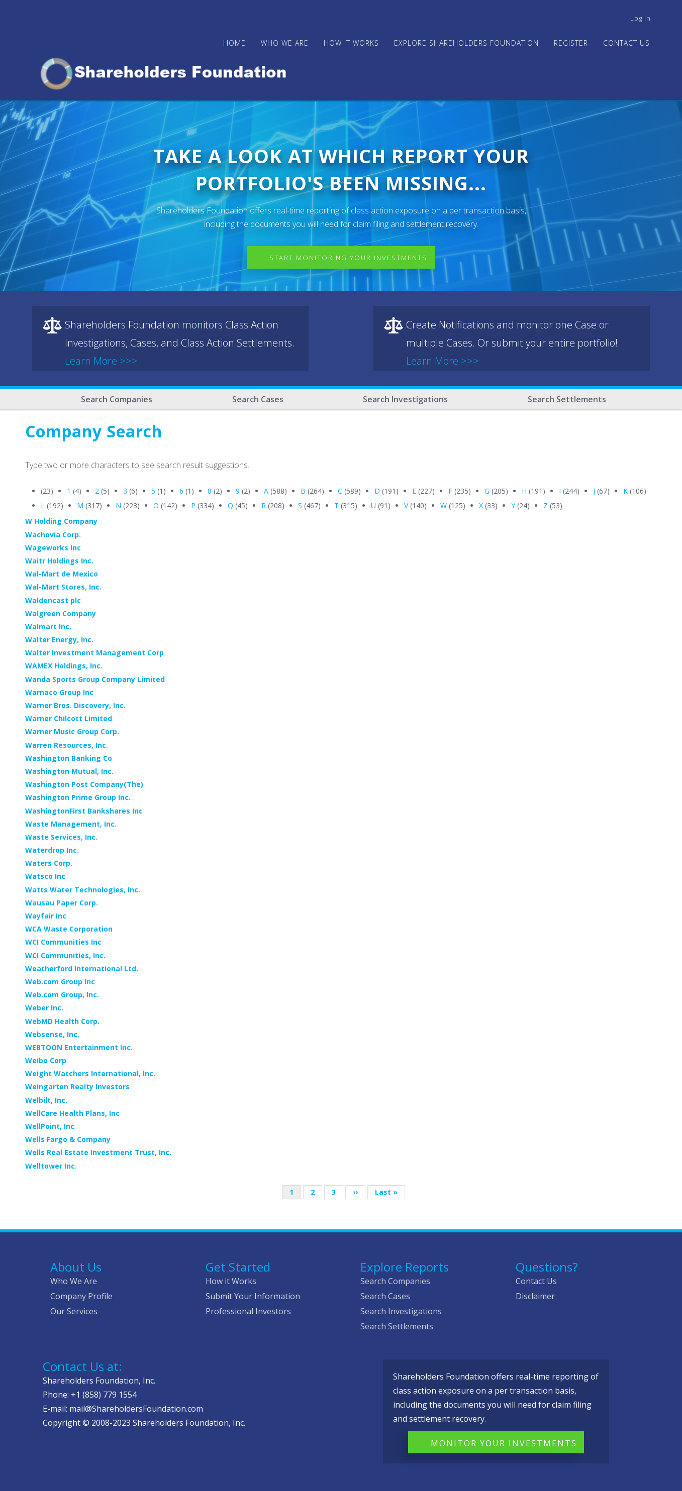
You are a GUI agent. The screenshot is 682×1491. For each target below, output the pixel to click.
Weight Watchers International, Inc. (90, 1073)
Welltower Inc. (51, 1166)
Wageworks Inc (53, 547)
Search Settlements (567, 399)
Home (234, 43)
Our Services (74, 1311)
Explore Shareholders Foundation (466, 43)
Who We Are (73, 1281)
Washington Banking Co (68, 758)
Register (571, 43)
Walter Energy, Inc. (59, 639)
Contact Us (626, 43)
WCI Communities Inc (63, 942)
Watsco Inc (45, 876)
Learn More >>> (101, 361)
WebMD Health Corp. (62, 1021)
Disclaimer (535, 1296)
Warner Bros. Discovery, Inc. (75, 705)
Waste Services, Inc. (61, 837)
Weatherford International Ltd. (81, 968)
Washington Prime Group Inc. (78, 797)
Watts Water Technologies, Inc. (82, 889)
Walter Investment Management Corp (94, 652)
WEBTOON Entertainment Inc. (79, 1047)
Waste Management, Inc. (71, 824)
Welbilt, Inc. (46, 1100)
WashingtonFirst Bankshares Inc (84, 811)
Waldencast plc (53, 600)
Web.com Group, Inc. (62, 994)
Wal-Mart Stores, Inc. (63, 587)
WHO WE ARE (285, 43)
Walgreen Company (60, 613)
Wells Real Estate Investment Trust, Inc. (98, 1152)
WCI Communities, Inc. (65, 955)
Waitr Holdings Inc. (59, 560)
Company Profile (81, 1296)
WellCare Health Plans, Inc (72, 1113)
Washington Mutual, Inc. (69, 771)
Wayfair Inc (45, 916)
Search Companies (116, 399)
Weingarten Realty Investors (77, 1086)
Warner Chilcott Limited (68, 718)
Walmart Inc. (48, 626)
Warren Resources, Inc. (66, 745)
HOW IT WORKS (351, 43)
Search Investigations (405, 399)
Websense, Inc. (52, 1034)
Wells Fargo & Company (68, 1139)
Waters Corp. (48, 863)
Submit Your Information (253, 1296)
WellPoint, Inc (49, 1126)
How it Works (231, 1281)
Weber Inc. (44, 1007)
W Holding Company (61, 521)
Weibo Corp (45, 1060)
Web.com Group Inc (60, 981)
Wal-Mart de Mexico (61, 574)
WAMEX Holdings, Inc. (64, 665)
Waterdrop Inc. (52, 850)
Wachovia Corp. (53, 534)
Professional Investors (248, 1311)
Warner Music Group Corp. (72, 731)
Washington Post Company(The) (84, 784)
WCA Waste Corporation (69, 929)
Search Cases (257, 399)
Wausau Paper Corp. (61, 902)
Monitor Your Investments (504, 1443)
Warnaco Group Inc (59, 692)
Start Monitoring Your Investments (348, 257)
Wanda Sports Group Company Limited (95, 679)
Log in (640, 18)
